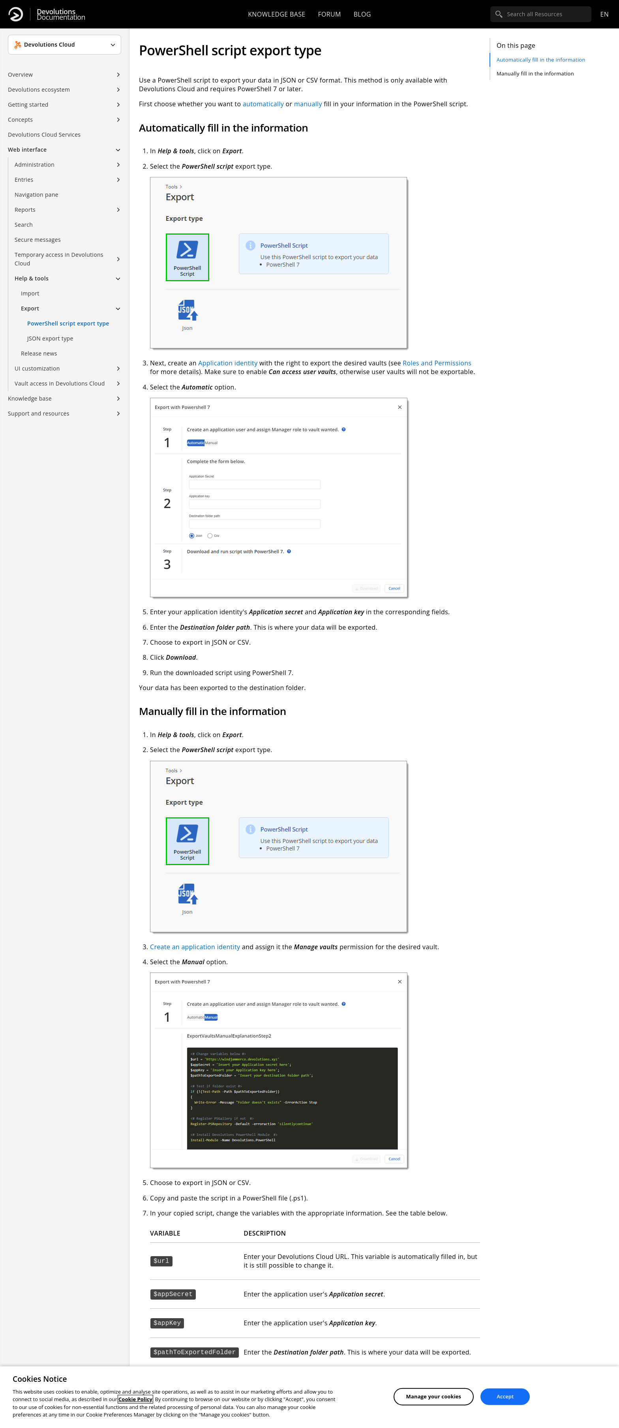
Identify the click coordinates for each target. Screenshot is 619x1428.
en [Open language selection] (604, 14)
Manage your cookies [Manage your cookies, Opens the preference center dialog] (433, 1396)
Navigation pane (36, 194)
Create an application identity (195, 947)
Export (30, 308)
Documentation (61, 14)
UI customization (37, 368)
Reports (25, 209)
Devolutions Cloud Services (44, 134)
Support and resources (38, 413)
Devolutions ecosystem (39, 89)
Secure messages (38, 239)
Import (30, 293)
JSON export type (50, 338)
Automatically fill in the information (541, 59)
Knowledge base (276, 14)
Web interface (27, 149)
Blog (362, 14)
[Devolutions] (16, 14)
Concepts (20, 119)
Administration (34, 164)
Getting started (28, 104)
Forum (329, 14)
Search (24, 224)
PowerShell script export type (68, 323)
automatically (263, 104)
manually (308, 104)
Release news (39, 353)
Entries (24, 179)
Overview (20, 74)
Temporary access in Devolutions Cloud (59, 259)
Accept (505, 1396)
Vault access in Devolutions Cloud (60, 383)
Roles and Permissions (437, 363)
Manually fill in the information (535, 73)
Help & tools (32, 278)
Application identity (227, 363)
